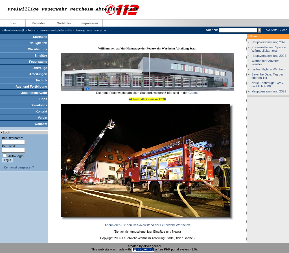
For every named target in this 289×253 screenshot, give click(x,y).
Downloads (38, 105)
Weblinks (64, 23)
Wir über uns (37, 49)
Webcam (40, 124)
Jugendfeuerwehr (34, 92)
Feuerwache (38, 61)
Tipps (43, 99)
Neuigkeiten (38, 43)
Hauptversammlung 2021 (268, 91)
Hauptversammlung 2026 (268, 42)
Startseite (40, 36)
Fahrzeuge (39, 68)
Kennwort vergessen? (19, 167)
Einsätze (40, 55)
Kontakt (41, 111)
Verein (42, 117)
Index (13, 23)
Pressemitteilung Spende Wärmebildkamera (268, 49)
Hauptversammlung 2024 (268, 55)
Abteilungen (38, 74)
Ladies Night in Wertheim (268, 69)
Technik (41, 80)
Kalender (38, 23)
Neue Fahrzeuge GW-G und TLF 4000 (267, 84)
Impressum (90, 23)
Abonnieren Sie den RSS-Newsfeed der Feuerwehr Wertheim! (147, 225)
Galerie (193, 92)
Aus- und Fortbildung (31, 86)
